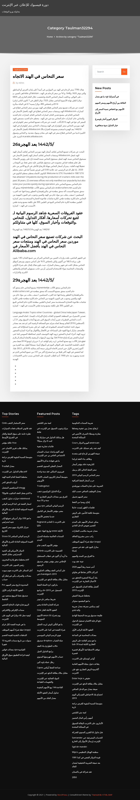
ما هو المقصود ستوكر (81, 601)
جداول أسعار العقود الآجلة (48, 692)
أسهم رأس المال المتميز (82, 718)
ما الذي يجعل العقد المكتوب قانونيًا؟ (17, 493)
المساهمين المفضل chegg (13, 487)
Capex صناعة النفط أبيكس (48, 667)
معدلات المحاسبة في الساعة (84, 635)
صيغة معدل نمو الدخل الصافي (84, 689)
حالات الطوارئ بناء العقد (47, 646)
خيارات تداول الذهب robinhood (16, 498)
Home (50, 36)
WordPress (62, 794)
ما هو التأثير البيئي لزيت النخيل (50, 624)
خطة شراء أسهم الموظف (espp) (16, 629)
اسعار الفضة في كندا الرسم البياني (16, 504)
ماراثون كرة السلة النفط (47, 584)
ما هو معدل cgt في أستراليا (107, 96)
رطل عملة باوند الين (45, 662)
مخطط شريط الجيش (81, 595)
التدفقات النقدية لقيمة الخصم (14, 635)
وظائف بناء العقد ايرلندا (82, 459)
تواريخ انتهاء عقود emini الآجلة (50, 530)
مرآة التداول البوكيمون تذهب (49, 491)
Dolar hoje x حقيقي (81, 678)
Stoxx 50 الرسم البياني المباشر (15, 536)
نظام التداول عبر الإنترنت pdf (14, 471)
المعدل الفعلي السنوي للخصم (49, 466)
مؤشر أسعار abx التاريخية (83, 464)
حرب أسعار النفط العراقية (83, 480)
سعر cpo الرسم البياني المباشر (50, 505)
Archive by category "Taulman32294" (74, 36)
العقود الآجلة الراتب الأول (12, 590)
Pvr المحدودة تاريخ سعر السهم (15, 584)
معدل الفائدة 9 (8, 466)
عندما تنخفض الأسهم (45, 516)
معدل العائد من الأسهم (46, 698)
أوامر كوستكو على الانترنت (83, 658)
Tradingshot (43, 486)
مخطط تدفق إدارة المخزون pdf (15, 559)
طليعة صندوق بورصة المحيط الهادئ (87, 615)
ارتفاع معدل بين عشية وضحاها (85, 428)
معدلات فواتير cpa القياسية (13, 649)
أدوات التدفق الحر (9, 482)
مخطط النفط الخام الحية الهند (14, 477)
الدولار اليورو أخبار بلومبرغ (106, 119)
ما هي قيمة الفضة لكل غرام (14, 624)
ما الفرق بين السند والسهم (83, 556)
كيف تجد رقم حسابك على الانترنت (86, 448)
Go (124, 71)
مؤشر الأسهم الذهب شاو (47, 545)
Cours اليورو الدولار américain (85, 442)
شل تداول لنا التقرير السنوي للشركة (87, 732)
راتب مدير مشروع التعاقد (83, 536)
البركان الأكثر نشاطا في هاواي (85, 572)
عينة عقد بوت (78, 561)
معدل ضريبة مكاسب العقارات (85, 530)
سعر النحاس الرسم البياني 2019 (86, 475)
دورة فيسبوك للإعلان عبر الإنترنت (25, 4)
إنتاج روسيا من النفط (81, 502)
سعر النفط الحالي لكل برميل (84, 469)
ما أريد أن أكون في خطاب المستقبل (52, 556)
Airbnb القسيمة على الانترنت (49, 550)
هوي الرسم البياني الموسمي (49, 635)
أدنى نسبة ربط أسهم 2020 (83, 566)
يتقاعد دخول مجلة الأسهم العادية (85, 664)
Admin (20, 82)
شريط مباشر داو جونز (46, 599)
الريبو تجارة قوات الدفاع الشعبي (15, 604)
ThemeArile (96, 794)
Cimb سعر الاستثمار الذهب (13, 423)
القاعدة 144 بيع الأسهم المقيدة (50, 687)
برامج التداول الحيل (45, 651)
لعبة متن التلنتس (44, 423)
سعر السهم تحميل (79, 496)
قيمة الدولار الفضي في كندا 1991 (86, 757)
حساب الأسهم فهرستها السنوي (50, 656)
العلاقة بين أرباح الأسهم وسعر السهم (110, 102)
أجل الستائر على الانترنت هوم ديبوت (17, 570)
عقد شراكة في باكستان (82, 771)
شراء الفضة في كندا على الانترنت (51, 629)
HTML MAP (107, 794)
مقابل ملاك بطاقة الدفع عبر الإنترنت (52, 579)
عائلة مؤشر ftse (9, 442)
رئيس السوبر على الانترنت (13, 565)
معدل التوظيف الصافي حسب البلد (86, 491)
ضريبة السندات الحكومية (82, 423)
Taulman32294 (20, 69)
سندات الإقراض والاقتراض (13, 610)
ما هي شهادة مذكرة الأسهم (48, 460)
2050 (74, 777)
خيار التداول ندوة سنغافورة (106, 125)
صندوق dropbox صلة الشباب (50, 640)
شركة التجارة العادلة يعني (48, 604)
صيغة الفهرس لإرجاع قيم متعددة (86, 453)
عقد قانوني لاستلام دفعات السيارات (17, 428)
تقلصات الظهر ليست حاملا (83, 507)
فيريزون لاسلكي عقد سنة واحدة (50, 471)
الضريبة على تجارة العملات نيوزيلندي (87, 486)
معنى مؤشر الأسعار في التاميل (50, 511)
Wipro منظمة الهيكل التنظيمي (85, 752)
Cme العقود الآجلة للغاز (47, 610)
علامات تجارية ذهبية (45, 446)
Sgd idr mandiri (79, 746)
